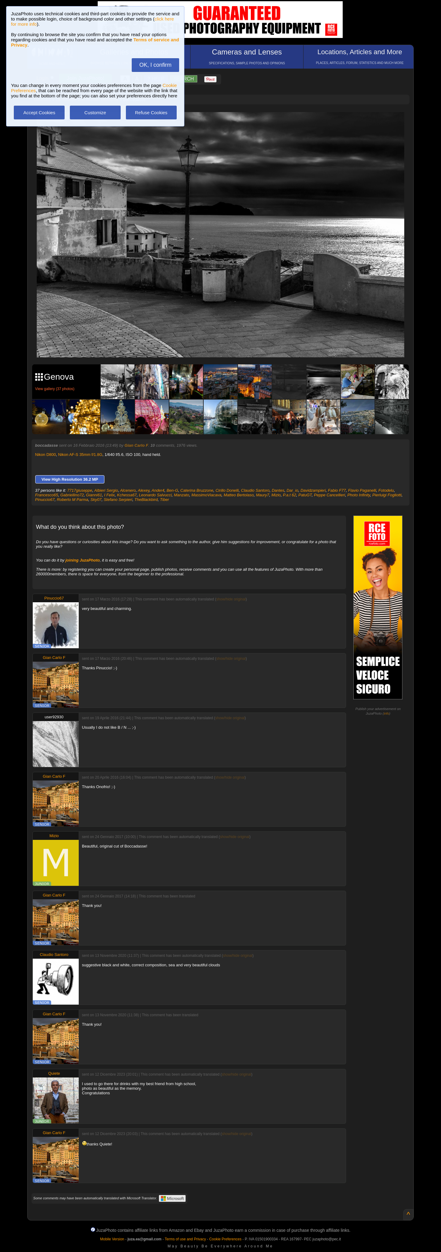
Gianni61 (94, 495)
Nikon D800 (45, 454)
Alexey (143, 490)
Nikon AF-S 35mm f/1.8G (80, 454)
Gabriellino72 (72, 495)
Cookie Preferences (225, 1239)
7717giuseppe (79, 490)
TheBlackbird (146, 499)
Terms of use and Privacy (185, 1239)
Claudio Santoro (255, 490)
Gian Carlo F (136, 445)
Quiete (54, 1073)
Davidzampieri (313, 490)
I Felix (109, 495)
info (386, 713)
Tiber (164, 499)
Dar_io (292, 490)
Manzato (181, 495)
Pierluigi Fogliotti (386, 495)
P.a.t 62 (289, 495)
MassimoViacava (206, 495)
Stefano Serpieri (118, 499)
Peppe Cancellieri (329, 495)
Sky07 (95, 499)
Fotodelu (386, 490)
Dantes (278, 490)
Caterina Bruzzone (196, 490)
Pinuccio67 (45, 499)
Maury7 (262, 495)
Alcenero (128, 490)
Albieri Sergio (106, 490)
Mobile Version (112, 1239)
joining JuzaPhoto (83, 560)
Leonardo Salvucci (155, 495)
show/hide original (231, 599)
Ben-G (172, 490)
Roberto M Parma (72, 499)
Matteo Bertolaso (239, 495)
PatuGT (305, 495)
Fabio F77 (337, 490)
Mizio (276, 495)
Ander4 (158, 490)
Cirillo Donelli (227, 490)
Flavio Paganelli (362, 490)
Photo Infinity (358, 495)
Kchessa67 (127, 495)
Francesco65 (46, 495)
